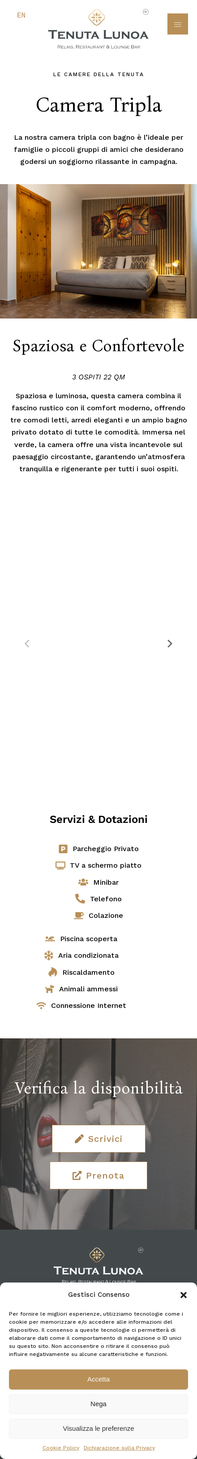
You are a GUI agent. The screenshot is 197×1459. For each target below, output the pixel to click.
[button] (183, 1295)
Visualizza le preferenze (98, 1428)
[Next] (169, 644)
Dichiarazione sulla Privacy (119, 1448)
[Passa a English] (19, 15)
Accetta (98, 1379)
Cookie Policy (61, 1448)
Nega (98, 1403)
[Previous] (28, 644)
